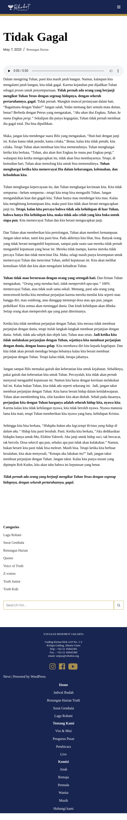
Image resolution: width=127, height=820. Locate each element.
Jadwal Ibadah (63, 699)
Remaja (63, 784)
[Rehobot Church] (19, 7)
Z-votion (9, 580)
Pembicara (63, 753)
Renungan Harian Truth (63, 707)
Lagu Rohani (12, 542)
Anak (63, 776)
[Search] (58, 611)
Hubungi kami (63, 815)
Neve (7, 683)
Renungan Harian (37, 49)
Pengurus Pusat (63, 745)
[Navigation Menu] (119, 6)
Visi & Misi (63, 738)
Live (63, 761)
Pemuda (63, 792)
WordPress (38, 683)
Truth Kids (10, 596)
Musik (63, 807)
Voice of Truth (13, 573)
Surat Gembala (13, 549)
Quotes (8, 565)
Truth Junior (12, 588)
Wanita (64, 799)
